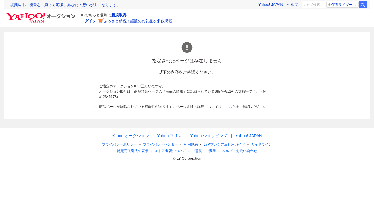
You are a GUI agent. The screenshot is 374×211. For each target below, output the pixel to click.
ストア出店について (170, 151)
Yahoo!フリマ (169, 135)
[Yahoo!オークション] (41, 14)
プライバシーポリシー (119, 144)
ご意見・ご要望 (204, 151)
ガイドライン (261, 144)
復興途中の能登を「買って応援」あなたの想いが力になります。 (65, 5)
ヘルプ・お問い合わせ (239, 151)
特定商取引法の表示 (132, 151)
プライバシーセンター (160, 144)
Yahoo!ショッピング (208, 135)
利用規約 (191, 144)
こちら (230, 107)
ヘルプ (292, 4)
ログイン (88, 21)
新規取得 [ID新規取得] (119, 15)
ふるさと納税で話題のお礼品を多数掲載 (138, 21)
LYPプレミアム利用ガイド (224, 144)
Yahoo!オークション (130, 135)
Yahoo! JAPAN (270, 4)
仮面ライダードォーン (343, 5)
